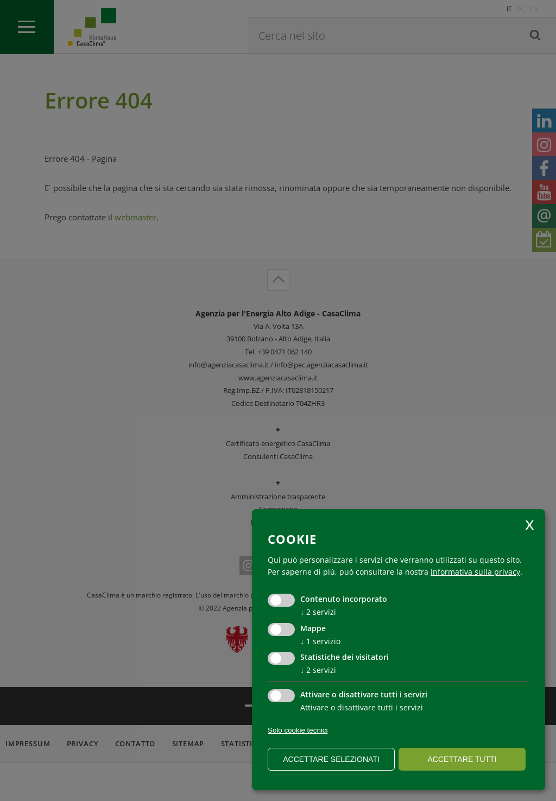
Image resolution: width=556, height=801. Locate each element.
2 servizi (318, 612)
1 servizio (320, 641)
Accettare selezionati (331, 759)
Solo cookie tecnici (297, 730)
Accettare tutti (461, 759)
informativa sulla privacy (475, 572)
